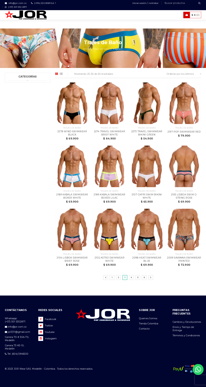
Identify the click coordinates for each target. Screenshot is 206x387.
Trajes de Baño (101, 49)
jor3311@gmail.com (19, 331)
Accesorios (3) (16, 137)
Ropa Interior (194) (19, 91)
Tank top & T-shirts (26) (21, 97)
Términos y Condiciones (186, 335)
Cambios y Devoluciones (187, 321)
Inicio (86, 49)
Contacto (144, 328)
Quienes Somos (148, 318)
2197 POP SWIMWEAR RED (184, 131)
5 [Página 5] (137, 277)
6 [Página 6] (144, 277)
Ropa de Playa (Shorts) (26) (24, 117)
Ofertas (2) (14, 124)
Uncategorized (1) (18, 84)
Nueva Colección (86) (20, 130)
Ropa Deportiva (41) (19, 111)
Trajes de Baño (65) (19, 104)
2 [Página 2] (118, 277)
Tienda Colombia (148, 323)
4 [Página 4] (131, 277)
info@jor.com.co (17, 326)
